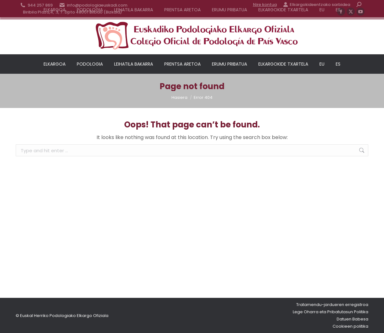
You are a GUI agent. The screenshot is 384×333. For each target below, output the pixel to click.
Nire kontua (265, 5)
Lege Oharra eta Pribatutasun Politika (330, 312)
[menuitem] (322, 64)
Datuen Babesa (352, 319)
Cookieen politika (350, 326)
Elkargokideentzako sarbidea (316, 5)
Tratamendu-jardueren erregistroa (332, 305)
